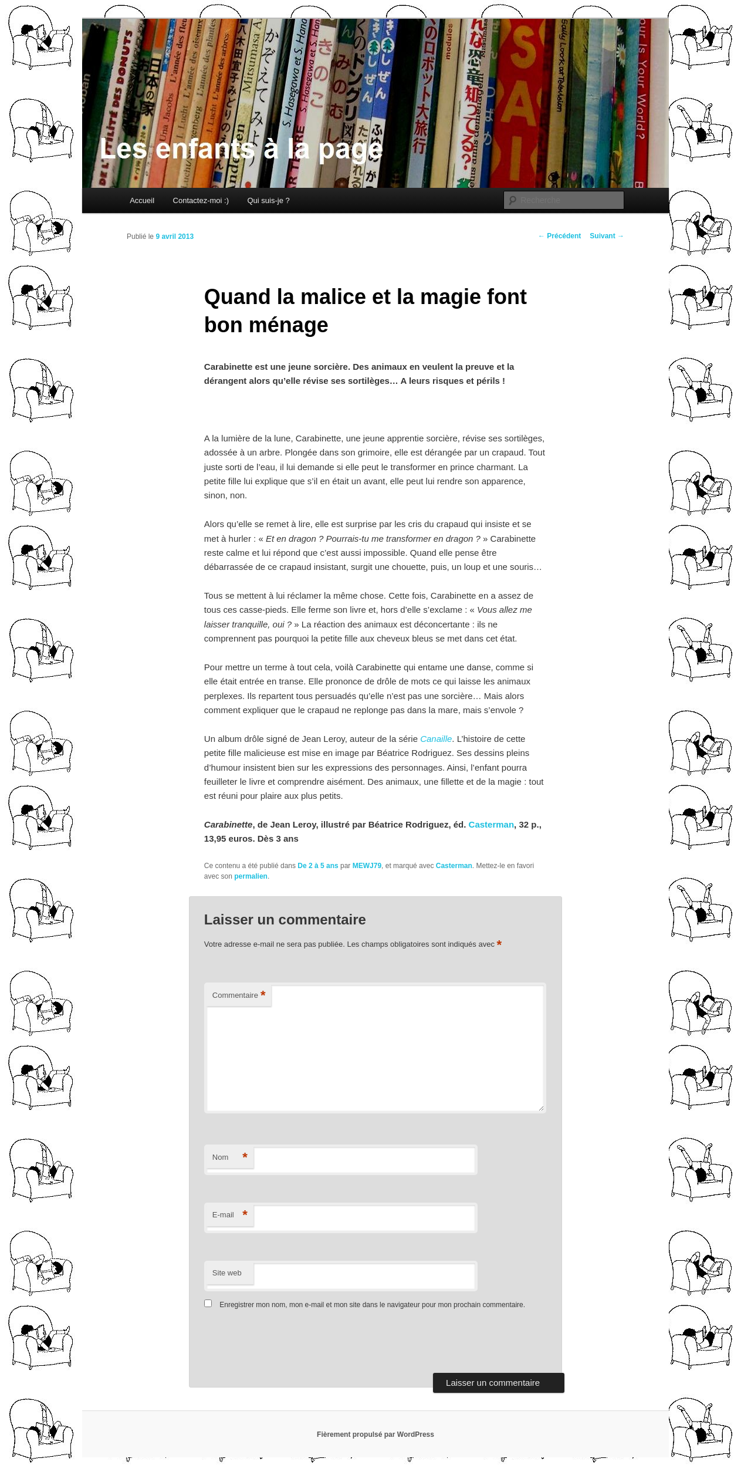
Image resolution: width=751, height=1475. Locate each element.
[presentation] (284, 1344)
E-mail (230, 1215)
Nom (230, 1157)
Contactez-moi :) (201, 200)
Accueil (142, 200)
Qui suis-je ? (268, 200)
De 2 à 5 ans (317, 866)
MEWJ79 (367, 866)
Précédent (559, 236)
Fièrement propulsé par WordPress (375, 1434)
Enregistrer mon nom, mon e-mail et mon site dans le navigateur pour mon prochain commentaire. (372, 1305)
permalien (251, 876)
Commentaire (239, 995)
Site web (227, 1272)
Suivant (607, 236)
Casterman (492, 824)
